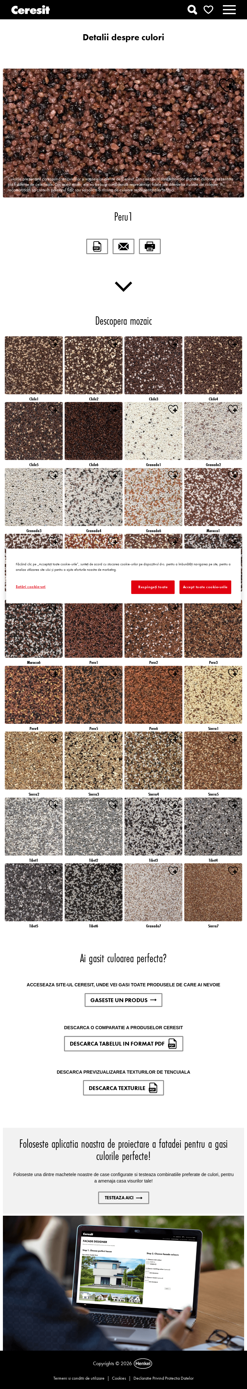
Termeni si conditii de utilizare (79, 1378)
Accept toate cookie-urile (205, 587)
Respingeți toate (153, 587)
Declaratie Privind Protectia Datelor (163, 1378)
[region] (123, 576)
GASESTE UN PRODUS (123, 1000)
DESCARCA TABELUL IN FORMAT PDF (124, 1044)
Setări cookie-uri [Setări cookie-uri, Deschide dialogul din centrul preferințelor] (31, 586)
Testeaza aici (123, 1198)
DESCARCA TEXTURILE (123, 1088)
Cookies (119, 1378)
